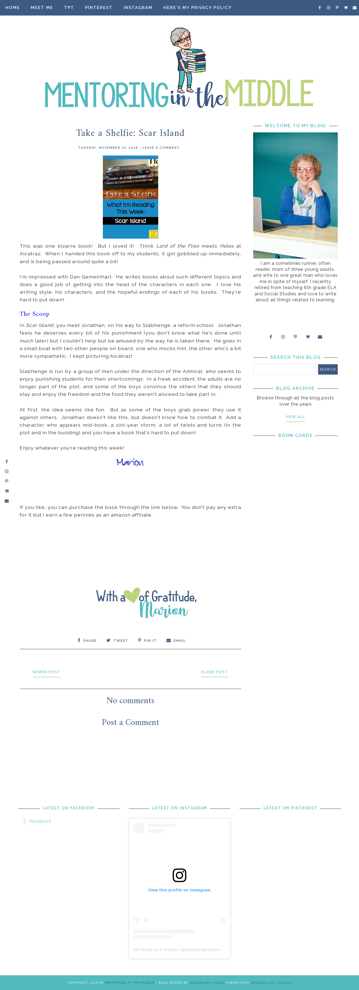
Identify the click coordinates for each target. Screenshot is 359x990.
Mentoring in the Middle (130, 983)
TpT (69, 7)
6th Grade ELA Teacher (156, 950)
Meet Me (42, 7)
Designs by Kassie (207, 983)
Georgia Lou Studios (271, 983)
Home (12, 7)
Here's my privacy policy (197, 7)
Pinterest (99, 7)
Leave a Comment (161, 148)
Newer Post (47, 672)
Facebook (40, 821)
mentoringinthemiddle (207, 950)
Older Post (214, 672)
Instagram (138, 7)
